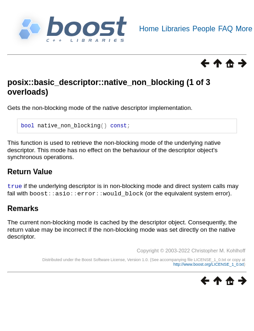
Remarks (23, 209)
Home (149, 29)
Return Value (29, 173)
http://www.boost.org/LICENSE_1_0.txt (208, 265)
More (244, 29)
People (203, 29)
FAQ (225, 29)
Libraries (176, 29)
